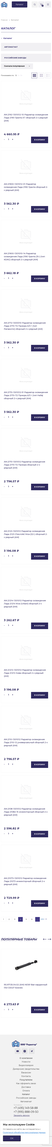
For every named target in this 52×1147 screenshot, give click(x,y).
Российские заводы (26, 1098)
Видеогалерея (26, 1065)
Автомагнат (26, 1101)
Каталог (26, 1094)
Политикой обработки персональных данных (24, 1132)
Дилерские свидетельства (26, 1069)
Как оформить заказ (26, 1083)
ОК (11, 1138)
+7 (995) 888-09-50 (26, 1111)
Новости (26, 1061)
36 (21, 75)
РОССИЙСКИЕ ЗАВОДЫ (15, 58)
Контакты (26, 1076)
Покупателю (26, 1080)
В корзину (39, 140)
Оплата (26, 1090)
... (37, 919)
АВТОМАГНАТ (11, 47)
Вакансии (26, 1072)
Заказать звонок (22, 1115)
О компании (26, 1058)
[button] (44, 939)
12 (16, 75)
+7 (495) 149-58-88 (26, 1108)
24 (18, 75)
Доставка (26, 1087)
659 (42, 919)
